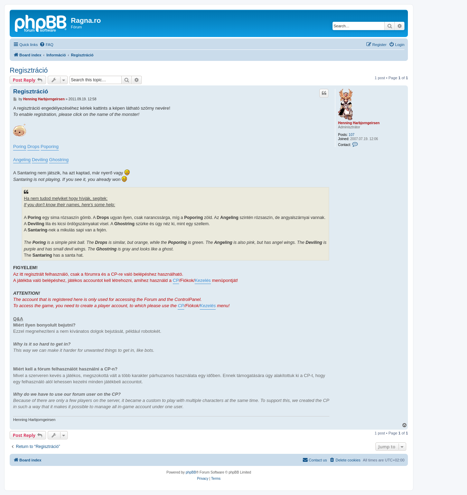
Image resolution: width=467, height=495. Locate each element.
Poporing (50, 146)
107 (352, 135)
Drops (33, 146)
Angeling (22, 159)
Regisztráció (29, 70)
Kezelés (203, 280)
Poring (19, 146)
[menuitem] (46, 44)
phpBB (191, 472)
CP (176, 280)
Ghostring (58, 159)
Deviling (40, 159)
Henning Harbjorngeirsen (359, 123)
